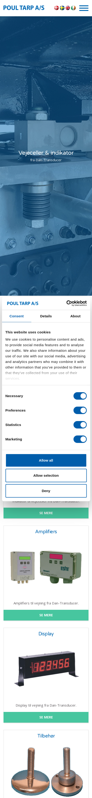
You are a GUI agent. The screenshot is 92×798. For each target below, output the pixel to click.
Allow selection (46, 475)
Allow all (46, 460)
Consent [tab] (17, 316)
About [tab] (75, 316)
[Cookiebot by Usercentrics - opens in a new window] (66, 303)
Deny (46, 491)
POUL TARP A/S (27, 7)
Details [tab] (46, 316)
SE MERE (46, 513)
